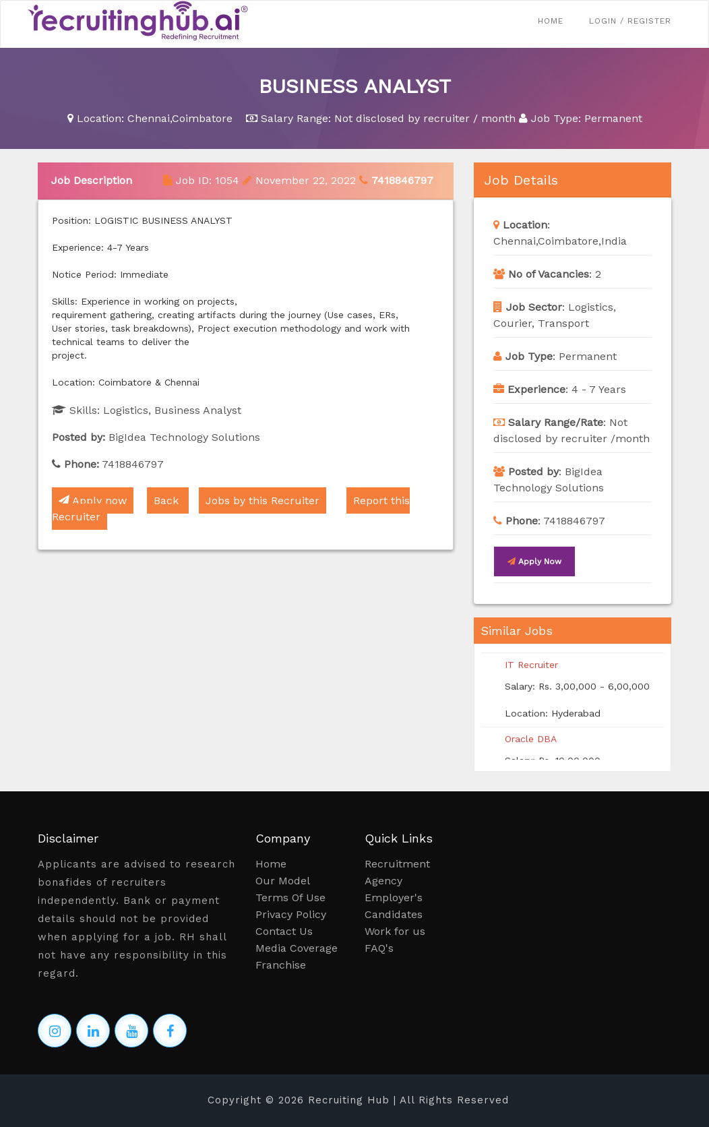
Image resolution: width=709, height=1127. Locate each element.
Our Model (282, 880)
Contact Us (284, 931)
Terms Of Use (290, 897)
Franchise (280, 964)
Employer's (394, 897)
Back (168, 500)
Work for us (395, 931)
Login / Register (630, 21)
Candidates (394, 914)
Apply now (93, 500)
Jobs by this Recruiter (262, 500)
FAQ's (379, 948)
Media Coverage (296, 948)
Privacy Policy (290, 914)
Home (550, 21)
